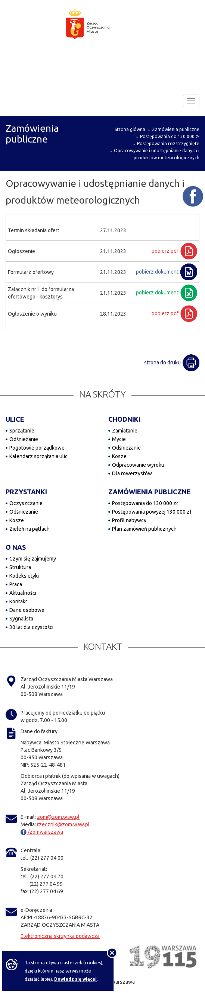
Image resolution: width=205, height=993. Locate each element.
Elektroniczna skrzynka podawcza (60, 936)
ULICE (15, 419)
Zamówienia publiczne (175, 129)
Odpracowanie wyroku (138, 465)
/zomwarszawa (42, 832)
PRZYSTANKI (26, 491)
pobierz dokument (157, 272)
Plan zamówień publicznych (144, 529)
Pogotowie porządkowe (37, 448)
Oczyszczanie (26, 503)
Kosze (119, 456)
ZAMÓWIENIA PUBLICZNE (149, 491)
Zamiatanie (124, 431)
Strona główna (130, 129)
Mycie (119, 439)
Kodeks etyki (24, 576)
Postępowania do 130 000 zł (169, 136)
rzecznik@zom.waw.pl (63, 824)
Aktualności (22, 593)
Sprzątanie (21, 431)
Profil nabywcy (129, 520)
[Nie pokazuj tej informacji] (112, 953)
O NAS (16, 547)
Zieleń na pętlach (29, 529)
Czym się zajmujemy (32, 559)
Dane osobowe (26, 610)
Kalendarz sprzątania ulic (38, 456)
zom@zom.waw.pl (58, 817)
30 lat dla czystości (31, 627)
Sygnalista (21, 619)
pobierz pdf (165, 251)
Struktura (20, 567)
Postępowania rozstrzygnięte (168, 143)
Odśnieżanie (23, 439)
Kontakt (18, 601)
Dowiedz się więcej (75, 979)
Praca (15, 584)
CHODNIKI (124, 419)
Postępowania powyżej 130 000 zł (151, 512)
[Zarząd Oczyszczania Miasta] (103, 31)
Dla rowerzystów (132, 473)
